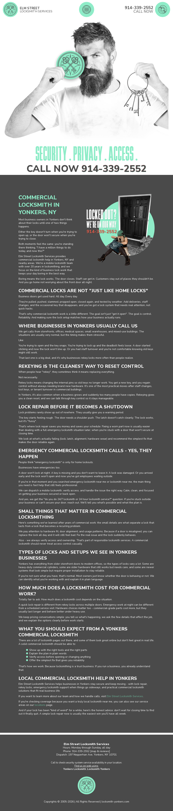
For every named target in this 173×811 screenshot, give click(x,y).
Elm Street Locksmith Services (125, 696)
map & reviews (100, 751)
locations (40, 705)
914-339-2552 (114, 168)
